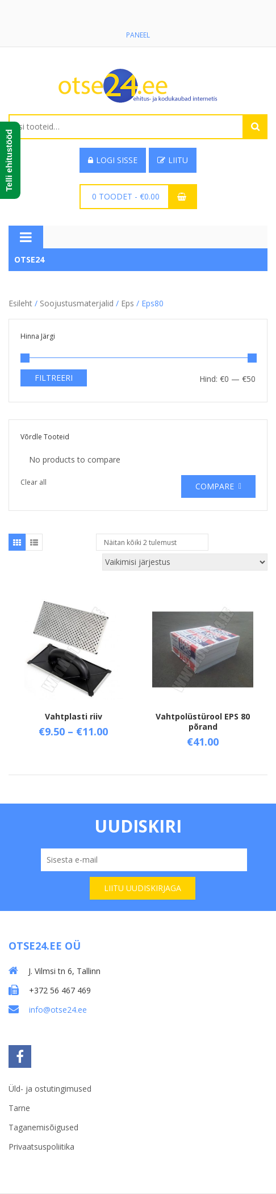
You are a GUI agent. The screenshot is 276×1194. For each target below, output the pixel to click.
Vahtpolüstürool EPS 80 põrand (203, 721)
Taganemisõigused (43, 1127)
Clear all (33, 482)
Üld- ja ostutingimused (50, 1088)
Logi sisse (112, 160)
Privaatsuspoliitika (41, 1146)
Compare (214, 486)
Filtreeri (54, 377)
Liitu (172, 160)
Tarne (19, 1108)
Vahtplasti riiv (73, 716)
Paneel (138, 35)
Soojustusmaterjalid (77, 303)
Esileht (20, 303)
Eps (127, 303)
